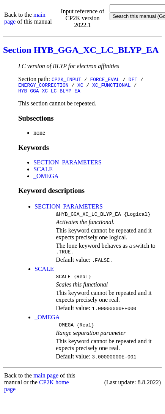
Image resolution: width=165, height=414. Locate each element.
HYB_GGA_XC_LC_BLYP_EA (49, 92)
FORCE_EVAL (104, 79)
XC (80, 86)
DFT (133, 79)
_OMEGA (46, 178)
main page (45, 382)
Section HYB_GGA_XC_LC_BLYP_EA (81, 50)
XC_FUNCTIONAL (111, 86)
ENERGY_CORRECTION (43, 86)
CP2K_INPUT (66, 79)
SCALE (43, 171)
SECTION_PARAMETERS (67, 164)
